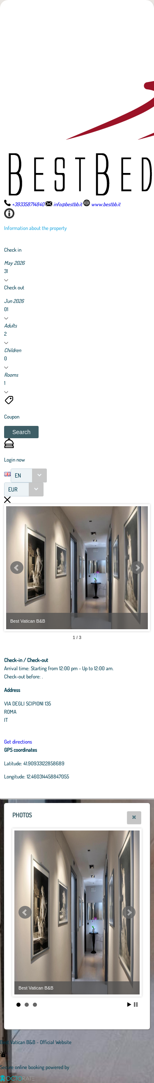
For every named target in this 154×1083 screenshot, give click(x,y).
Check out (14, 287)
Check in (12, 249)
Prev (16, 567)
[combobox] (29, 475)
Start (129, 1004)
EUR (13, 489)
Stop (136, 1004)
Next (137, 567)
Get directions (18, 741)
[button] (21, 432)
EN (18, 475)
